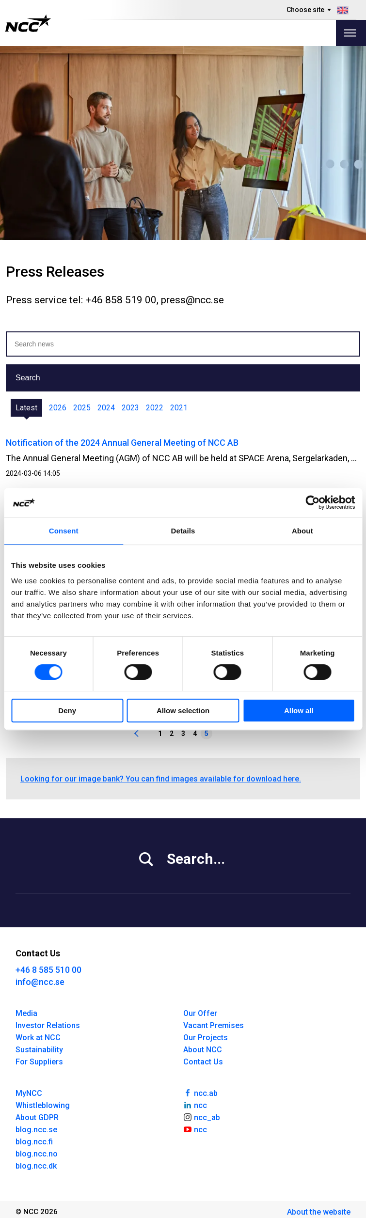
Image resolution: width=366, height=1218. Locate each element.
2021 (179, 407)
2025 (82, 407)
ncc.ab (200, 1092)
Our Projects (205, 1037)
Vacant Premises (213, 1025)
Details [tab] (183, 531)
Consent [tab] (64, 531)
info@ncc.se (40, 982)
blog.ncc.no (37, 1153)
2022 (154, 407)
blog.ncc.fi (34, 1141)
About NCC (202, 1049)
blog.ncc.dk (36, 1166)
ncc (195, 1104)
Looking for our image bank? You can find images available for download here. (160, 778)
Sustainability (39, 1049)
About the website (318, 1212)
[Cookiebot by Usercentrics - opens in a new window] (312, 502)
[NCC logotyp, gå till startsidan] (28, 23)
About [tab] (302, 531)
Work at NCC (38, 1037)
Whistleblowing (43, 1105)
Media (26, 1013)
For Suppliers (39, 1061)
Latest (26, 407)
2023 (130, 407)
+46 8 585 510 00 (48, 970)
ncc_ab (202, 1116)
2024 (106, 407)
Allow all (299, 710)
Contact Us (203, 1061)
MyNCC (29, 1093)
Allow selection (183, 710)
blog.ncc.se (36, 1129)
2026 (57, 407)
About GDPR (37, 1117)
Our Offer (200, 1013)
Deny (67, 710)
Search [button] (28, 378)
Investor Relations (48, 1025)
